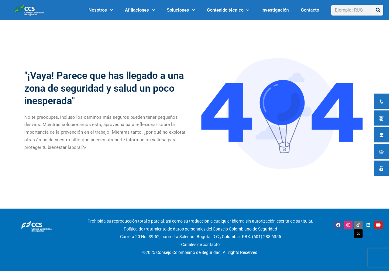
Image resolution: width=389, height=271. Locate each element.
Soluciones (181, 10)
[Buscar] (378, 10)
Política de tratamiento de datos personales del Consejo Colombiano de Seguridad (200, 229)
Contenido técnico (228, 10)
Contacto (310, 10)
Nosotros (100, 10)
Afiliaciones (140, 10)
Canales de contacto (200, 244)
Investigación (275, 10)
